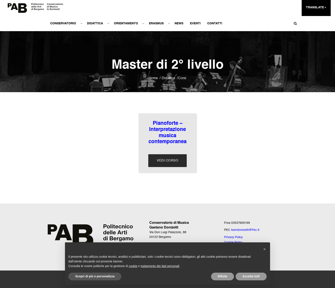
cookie (133, 266)
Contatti (214, 23)
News (178, 23)
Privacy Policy (233, 237)
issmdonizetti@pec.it (245, 229)
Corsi (182, 78)
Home (153, 78)
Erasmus (156, 23)
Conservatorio (63, 23)
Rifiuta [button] (222, 276)
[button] (264, 249)
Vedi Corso (167, 160)
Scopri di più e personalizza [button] (95, 276)
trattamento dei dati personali (160, 266)
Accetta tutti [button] (251, 276)
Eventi (195, 23)
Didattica (95, 23)
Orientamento (126, 23)
